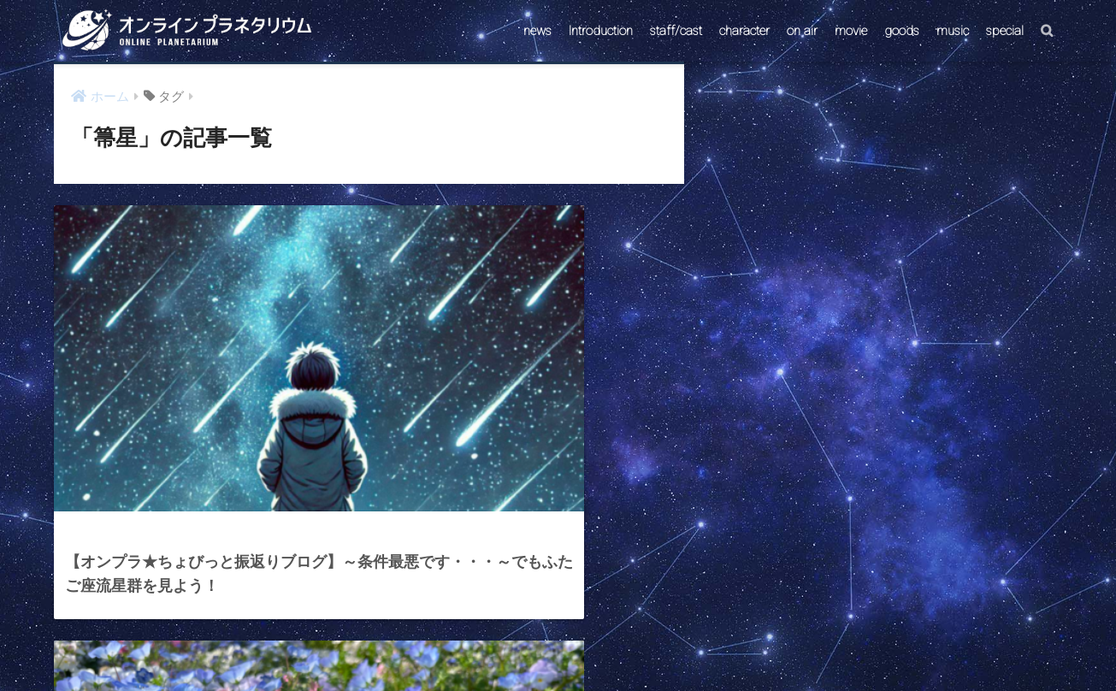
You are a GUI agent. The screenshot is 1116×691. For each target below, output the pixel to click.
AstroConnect (569, 645)
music (952, 30)
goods (901, 30)
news (537, 30)
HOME (557, 608)
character (744, 30)
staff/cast (676, 30)
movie (851, 30)
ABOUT (639, 645)
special (1005, 30)
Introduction (601, 30)
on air (802, 30)
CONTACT (492, 645)
